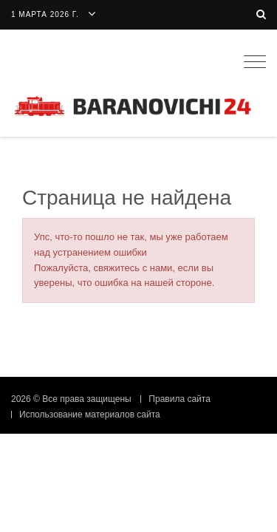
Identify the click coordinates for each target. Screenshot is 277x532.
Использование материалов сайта (89, 414)
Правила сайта (179, 399)
